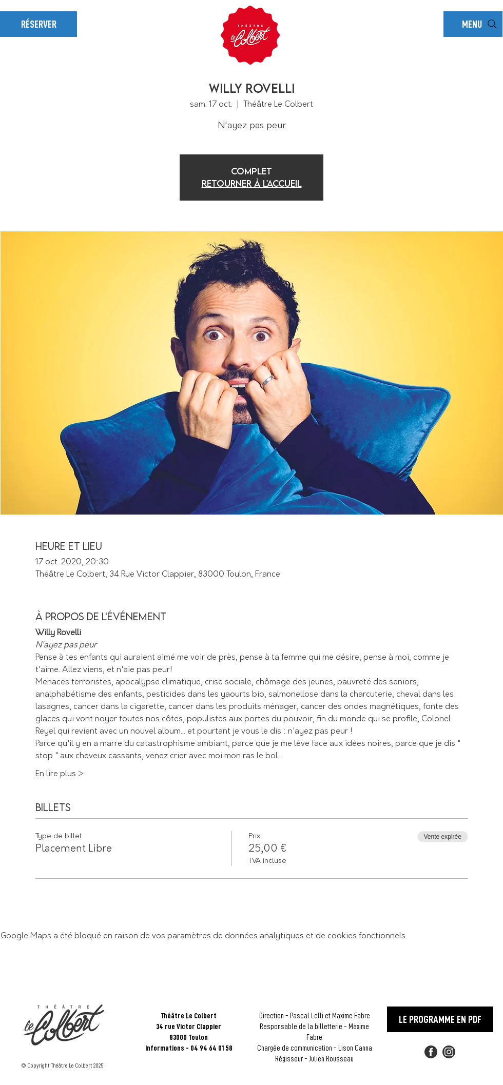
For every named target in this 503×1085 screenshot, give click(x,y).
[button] (472, 24)
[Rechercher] (492, 24)
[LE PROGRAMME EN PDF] (440, 1019)
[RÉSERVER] (38, 24)
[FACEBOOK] (430, 1051)
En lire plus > (59, 774)
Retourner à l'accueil (252, 183)
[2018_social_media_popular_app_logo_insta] (448, 1051)
